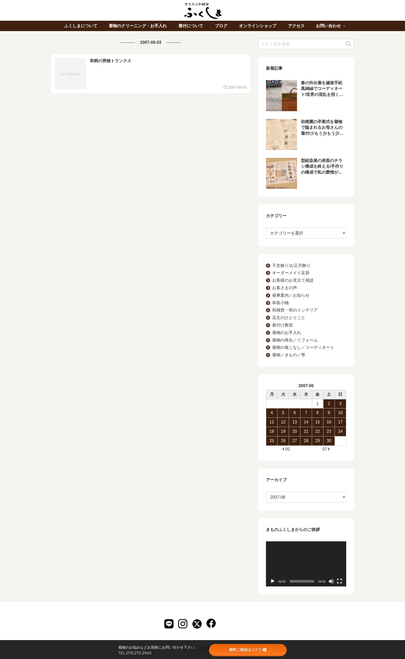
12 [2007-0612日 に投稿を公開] (283, 422)
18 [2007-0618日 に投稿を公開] (272, 431)
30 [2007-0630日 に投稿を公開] (329, 440)
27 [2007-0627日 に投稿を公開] (294, 440)
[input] (306, 44)
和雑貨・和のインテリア (295, 310)
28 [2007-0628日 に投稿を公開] (306, 440)
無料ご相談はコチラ (247, 649)
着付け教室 (282, 325)
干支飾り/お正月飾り (291, 265)
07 (326, 449)
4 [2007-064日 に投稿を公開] (272, 412)
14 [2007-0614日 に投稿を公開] (306, 422)
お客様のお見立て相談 (293, 280)
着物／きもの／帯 (288, 355)
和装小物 (280, 303)
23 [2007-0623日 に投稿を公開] (329, 431)
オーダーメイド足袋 (290, 273)
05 (285, 449)
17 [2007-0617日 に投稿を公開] (340, 422)
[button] (348, 44)
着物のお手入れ (286, 332)
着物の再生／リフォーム (295, 340)
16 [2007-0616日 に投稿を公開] (329, 422)
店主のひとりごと (288, 317)
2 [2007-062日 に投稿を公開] (329, 403)
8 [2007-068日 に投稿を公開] (317, 412)
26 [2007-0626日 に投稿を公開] (283, 440)
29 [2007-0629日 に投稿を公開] (317, 440)
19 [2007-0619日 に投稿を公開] (283, 431)
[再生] (272, 581)
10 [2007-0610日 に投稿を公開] (340, 412)
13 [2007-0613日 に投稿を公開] (294, 422)
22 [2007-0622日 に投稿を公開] (317, 431)
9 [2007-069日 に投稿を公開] (329, 412)
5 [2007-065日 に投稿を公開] (283, 412)
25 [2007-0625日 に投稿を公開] (272, 440)
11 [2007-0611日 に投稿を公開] (272, 422)
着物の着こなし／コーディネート (303, 347)
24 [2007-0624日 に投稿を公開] (340, 431)
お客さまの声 (284, 288)
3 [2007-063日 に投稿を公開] (340, 403)
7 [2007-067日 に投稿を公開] (306, 412)
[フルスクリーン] (339, 581)
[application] (306, 563)
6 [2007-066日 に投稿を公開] (294, 412)
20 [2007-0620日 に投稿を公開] (294, 431)
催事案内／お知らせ (290, 295)
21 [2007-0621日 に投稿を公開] (306, 431)
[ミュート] (331, 581)
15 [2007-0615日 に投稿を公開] (317, 422)
